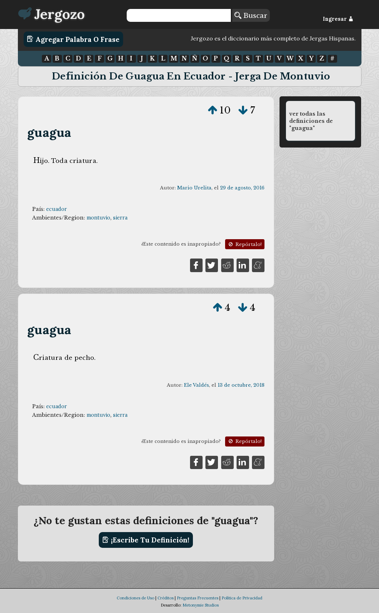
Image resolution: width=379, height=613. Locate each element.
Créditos (165, 597)
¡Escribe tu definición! (145, 540)
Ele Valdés (196, 385)
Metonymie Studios (201, 605)
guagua (49, 132)
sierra (120, 217)
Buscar (250, 15)
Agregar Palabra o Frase (73, 39)
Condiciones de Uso (135, 597)
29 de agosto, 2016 (242, 187)
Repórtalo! (244, 244)
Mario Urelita (194, 187)
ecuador (56, 209)
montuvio (98, 217)
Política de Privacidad (242, 597)
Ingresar (338, 19)
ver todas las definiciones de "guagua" (311, 121)
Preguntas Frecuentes (197, 597)
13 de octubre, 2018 (241, 385)
